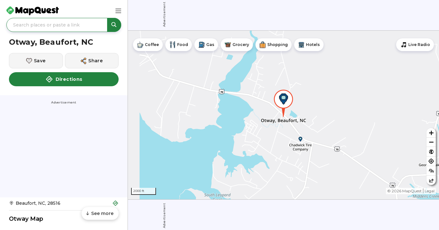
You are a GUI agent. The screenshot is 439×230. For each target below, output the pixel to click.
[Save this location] (36, 60)
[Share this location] (92, 60)
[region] (283, 115)
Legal (430, 190)
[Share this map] (431, 180)
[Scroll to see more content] (100, 213)
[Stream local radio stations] (415, 44)
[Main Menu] (118, 11)
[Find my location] (431, 161)
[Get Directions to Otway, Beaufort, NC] (64, 205)
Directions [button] (63, 79)
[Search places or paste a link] (63, 25)
